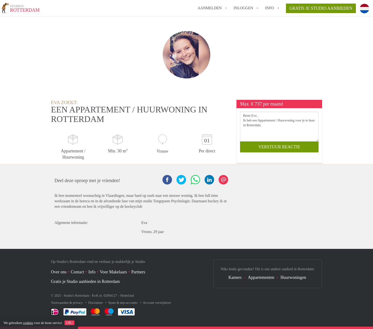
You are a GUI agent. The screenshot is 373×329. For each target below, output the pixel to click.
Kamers (235, 277)
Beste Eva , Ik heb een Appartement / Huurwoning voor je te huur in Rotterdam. (279, 126)
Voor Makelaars (113, 272)
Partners (138, 272)
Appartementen (261, 277)
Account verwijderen (157, 303)
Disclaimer (96, 303)
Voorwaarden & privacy (67, 303)
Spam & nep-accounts (123, 303)
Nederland (127, 295)
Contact (77, 272)
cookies (28, 323)
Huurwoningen (293, 277)
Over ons (59, 272)
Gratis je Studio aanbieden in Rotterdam (85, 281)
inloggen (243, 8)
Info (269, 8)
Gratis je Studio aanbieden (321, 8)
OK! (69, 323)
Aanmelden (209, 8)
